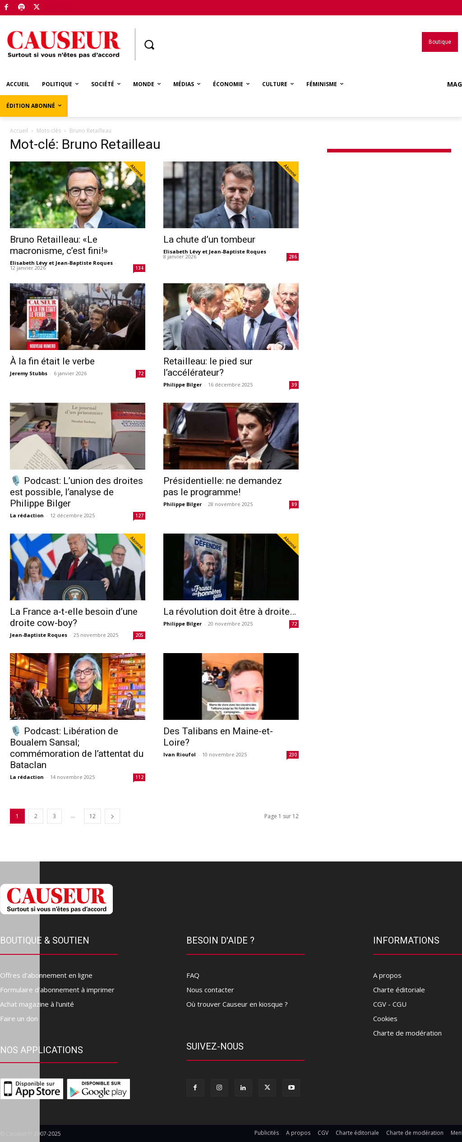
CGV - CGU (390, 1003)
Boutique (58, 6)
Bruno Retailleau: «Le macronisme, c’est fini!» (59, 245)
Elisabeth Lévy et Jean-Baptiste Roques (61, 262)
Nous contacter (210, 989)
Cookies (385, 1018)
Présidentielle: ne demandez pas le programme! (222, 486)
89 (294, 504)
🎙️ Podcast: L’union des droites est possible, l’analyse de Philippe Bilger (76, 492)
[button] (148, 44)
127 (139, 515)
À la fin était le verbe (52, 361)
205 (139, 635)
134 (139, 268)
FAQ (192, 975)
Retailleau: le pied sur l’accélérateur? (208, 367)
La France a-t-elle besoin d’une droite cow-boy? (74, 617)
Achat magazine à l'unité (37, 1003)
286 (293, 256)
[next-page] (112, 816)
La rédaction (27, 515)
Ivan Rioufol (179, 754)
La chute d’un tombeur (209, 239)
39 (294, 385)
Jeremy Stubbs (28, 373)
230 (293, 754)
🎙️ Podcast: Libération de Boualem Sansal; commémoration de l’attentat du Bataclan (76, 748)
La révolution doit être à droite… (229, 611)
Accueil (19, 130)
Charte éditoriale (399, 989)
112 (139, 777)
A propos (387, 975)
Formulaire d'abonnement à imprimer (57, 989)
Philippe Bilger (182, 384)
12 (92, 816)
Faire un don (19, 1018)
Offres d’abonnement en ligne (46, 975)
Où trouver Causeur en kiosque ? (237, 1003)
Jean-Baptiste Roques (38, 634)
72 (140, 373)
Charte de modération (407, 1032)
